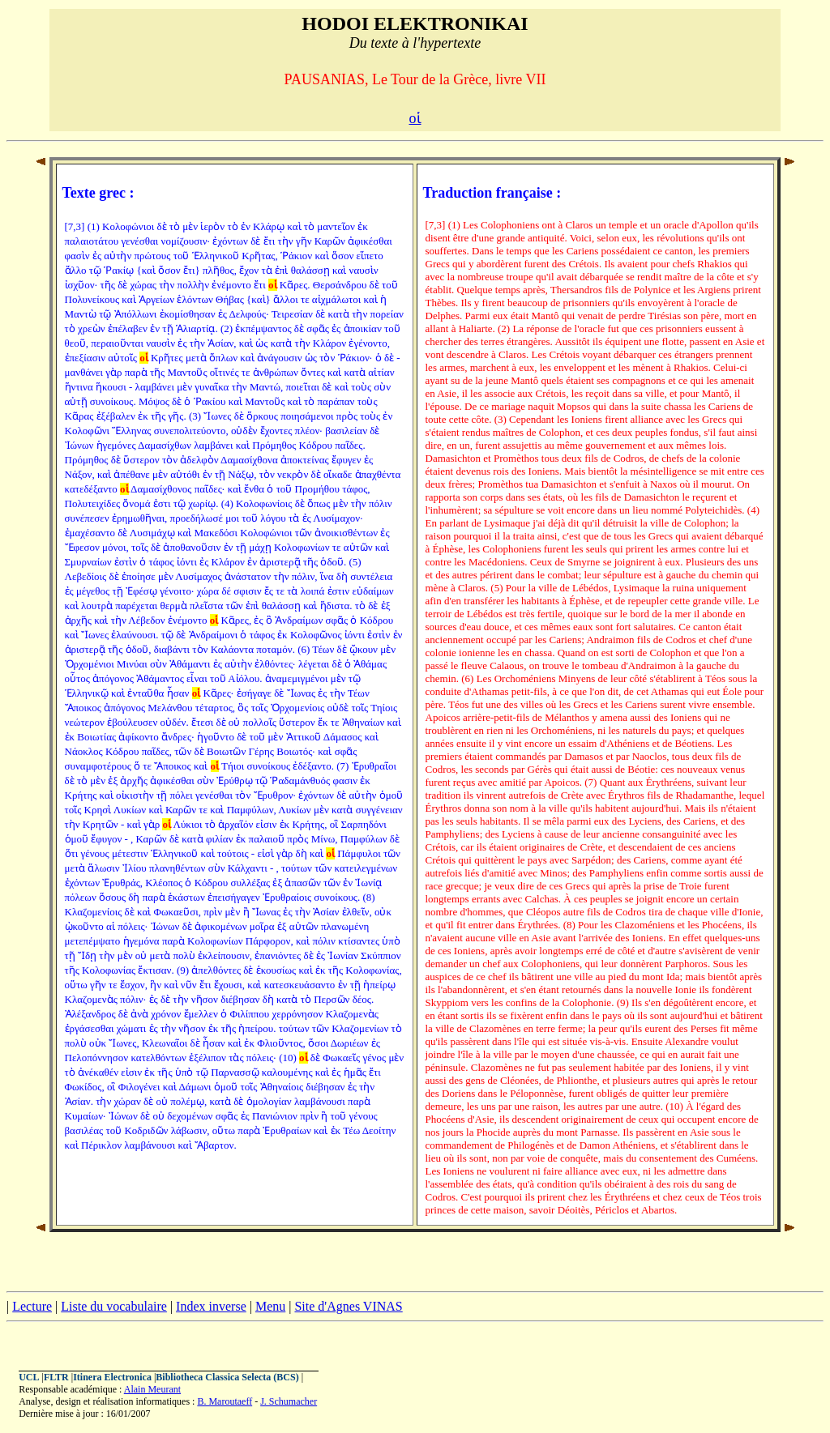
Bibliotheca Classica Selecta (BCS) (227, 1377)
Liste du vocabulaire (114, 1306)
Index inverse (211, 1306)
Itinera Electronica (112, 1377)
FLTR (56, 1377)
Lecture (32, 1306)
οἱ (415, 118)
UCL (29, 1377)
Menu (270, 1306)
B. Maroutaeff (224, 1401)
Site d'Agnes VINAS (348, 1306)
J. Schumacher (288, 1401)
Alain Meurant (152, 1389)
